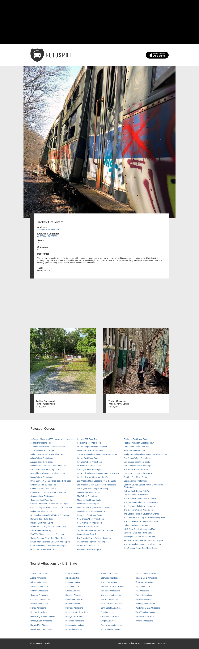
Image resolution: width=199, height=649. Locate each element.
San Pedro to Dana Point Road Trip (139, 473)
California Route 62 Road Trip (43, 485)
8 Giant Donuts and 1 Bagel (42, 450)
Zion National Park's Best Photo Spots (140, 548)
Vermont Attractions (144, 595)
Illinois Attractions (73, 578)
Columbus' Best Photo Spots (42, 500)
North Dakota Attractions (110, 608)
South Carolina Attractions (147, 573)
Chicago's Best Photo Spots (42, 496)
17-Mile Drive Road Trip (40, 443)
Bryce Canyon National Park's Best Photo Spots (51, 481)
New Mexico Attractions (110, 595)
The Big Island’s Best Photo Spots (138, 510)
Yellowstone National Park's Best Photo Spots (143, 540)
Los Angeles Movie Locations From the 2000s (96, 481)
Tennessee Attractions (145, 582)
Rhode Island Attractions (110, 629)
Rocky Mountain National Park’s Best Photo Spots (145, 454)
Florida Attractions (38, 608)
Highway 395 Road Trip (87, 439)
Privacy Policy (135, 643)
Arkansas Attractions (39, 586)
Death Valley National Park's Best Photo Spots (50, 515)
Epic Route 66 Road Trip (41, 530)
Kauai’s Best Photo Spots (88, 458)
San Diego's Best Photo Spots (137, 462)
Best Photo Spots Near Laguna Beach (46, 469)
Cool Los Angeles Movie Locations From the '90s (51, 507)
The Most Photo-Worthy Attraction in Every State (144, 517)
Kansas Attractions (74, 591)
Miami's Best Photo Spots (88, 504)
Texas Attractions (143, 586)
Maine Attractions (73, 604)
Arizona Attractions (38, 582)
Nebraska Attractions (109, 578)
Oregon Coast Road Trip (87, 534)
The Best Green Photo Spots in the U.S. (141, 502)
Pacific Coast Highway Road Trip (91, 542)
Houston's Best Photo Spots (89, 443)
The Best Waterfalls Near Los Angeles (140, 506)
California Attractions (39, 591)
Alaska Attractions (38, 578)
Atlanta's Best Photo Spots (41, 458)
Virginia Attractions (144, 599)
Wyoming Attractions (144, 621)
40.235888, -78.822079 (47, 236)
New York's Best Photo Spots (89, 523)
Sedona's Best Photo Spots (135, 481)
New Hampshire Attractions (112, 586)
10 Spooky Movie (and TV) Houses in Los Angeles (52, 439)
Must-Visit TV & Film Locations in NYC (93, 511)
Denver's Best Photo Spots (41, 519)
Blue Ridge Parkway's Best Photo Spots (47, 473)
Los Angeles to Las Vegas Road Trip (92, 488)
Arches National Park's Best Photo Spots (47, 454)
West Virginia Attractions (146, 612)
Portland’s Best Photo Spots (136, 439)
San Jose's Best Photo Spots (136, 469)
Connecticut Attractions (40, 599)
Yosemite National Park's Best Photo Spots (142, 544)
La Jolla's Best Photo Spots (89, 466)
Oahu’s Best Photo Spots (88, 526)
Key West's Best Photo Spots (89, 462)
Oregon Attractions (108, 621)
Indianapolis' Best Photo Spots (90, 450)
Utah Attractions (142, 591)
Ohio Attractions (107, 612)
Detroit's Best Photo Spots (41, 523)
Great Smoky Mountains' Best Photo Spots (48, 546)
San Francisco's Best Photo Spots (138, 466)
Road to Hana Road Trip (134, 450)
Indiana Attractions (73, 582)
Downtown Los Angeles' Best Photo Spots (48, 526)
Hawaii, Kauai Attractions (41, 621)
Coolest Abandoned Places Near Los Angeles (50, 504)
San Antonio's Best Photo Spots (137, 458)
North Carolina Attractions (111, 604)
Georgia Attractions (38, 612)
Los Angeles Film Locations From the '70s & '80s (98, 473)
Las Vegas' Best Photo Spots (89, 469)
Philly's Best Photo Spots (88, 546)
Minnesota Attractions (75, 621)
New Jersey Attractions (110, 591)
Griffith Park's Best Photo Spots (43, 549)
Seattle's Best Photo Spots (135, 477)
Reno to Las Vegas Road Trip (136, 447)
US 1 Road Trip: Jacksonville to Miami (140, 529)
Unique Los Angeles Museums (137, 525)
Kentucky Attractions (74, 595)
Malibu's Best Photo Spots (88, 492)
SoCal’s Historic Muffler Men (136, 495)
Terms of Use (149, 643)
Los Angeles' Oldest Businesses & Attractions (96, 485)
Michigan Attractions (74, 616)
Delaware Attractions (39, 604)
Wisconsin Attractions (145, 616)
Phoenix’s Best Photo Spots (89, 549)
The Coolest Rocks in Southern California (141, 514)
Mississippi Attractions (75, 625)
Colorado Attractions (39, 595)
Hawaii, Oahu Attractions (41, 629)
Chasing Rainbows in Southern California (48, 492)
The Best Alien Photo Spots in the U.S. (140, 499)
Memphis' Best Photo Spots (89, 500)
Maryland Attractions (74, 608)
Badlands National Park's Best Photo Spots (48, 466)
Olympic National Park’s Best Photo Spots (95, 530)
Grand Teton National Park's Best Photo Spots (50, 542)
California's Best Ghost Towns (43, 488)
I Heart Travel (121, 643)
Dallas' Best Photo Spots (41, 511)
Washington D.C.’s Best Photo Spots (139, 537)
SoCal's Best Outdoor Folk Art (137, 491)
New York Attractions (109, 599)
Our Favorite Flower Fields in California (94, 538)
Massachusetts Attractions (77, 612)
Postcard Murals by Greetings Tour (139, 443)
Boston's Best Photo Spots (41, 477)
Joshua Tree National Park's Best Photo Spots (97, 454)
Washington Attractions (145, 604)
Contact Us (162, 643)
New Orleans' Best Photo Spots (90, 519)
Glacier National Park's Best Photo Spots (48, 538)
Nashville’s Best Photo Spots (89, 515)
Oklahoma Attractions (109, 616)
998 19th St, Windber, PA (48, 229)
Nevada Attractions (108, 582)
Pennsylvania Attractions (111, 625)
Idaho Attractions (73, 573)
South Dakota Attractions (146, 578)
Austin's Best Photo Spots (41, 462)
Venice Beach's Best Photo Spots (138, 533)
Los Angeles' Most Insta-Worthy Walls (93, 477)
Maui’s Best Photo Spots (87, 496)
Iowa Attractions (72, 586)
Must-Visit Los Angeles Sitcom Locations (94, 507)
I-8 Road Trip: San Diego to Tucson (92, 447)
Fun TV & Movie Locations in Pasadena (47, 534)
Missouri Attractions (74, 629)
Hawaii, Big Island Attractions (42, 616)
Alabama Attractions (39, 573)
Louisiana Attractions (74, 599)
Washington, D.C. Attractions (148, 608)
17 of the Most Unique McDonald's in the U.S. (50, 447)
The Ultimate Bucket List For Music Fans (141, 521)
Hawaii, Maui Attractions (40, 625)
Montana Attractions (109, 573)
